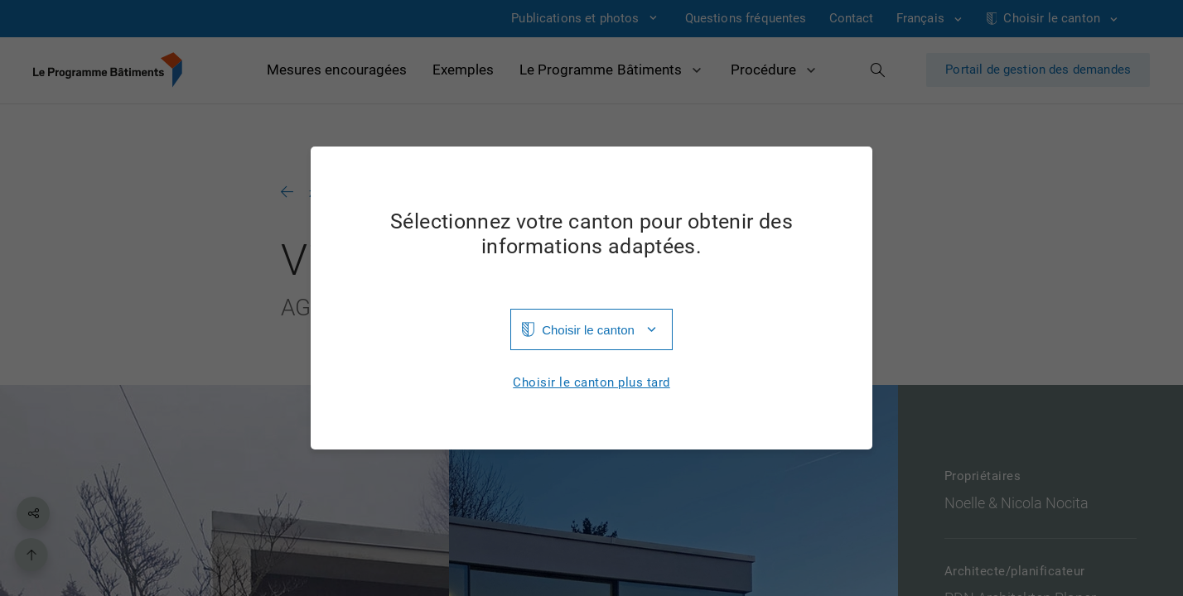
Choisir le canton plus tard (591, 383)
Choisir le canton (588, 330)
